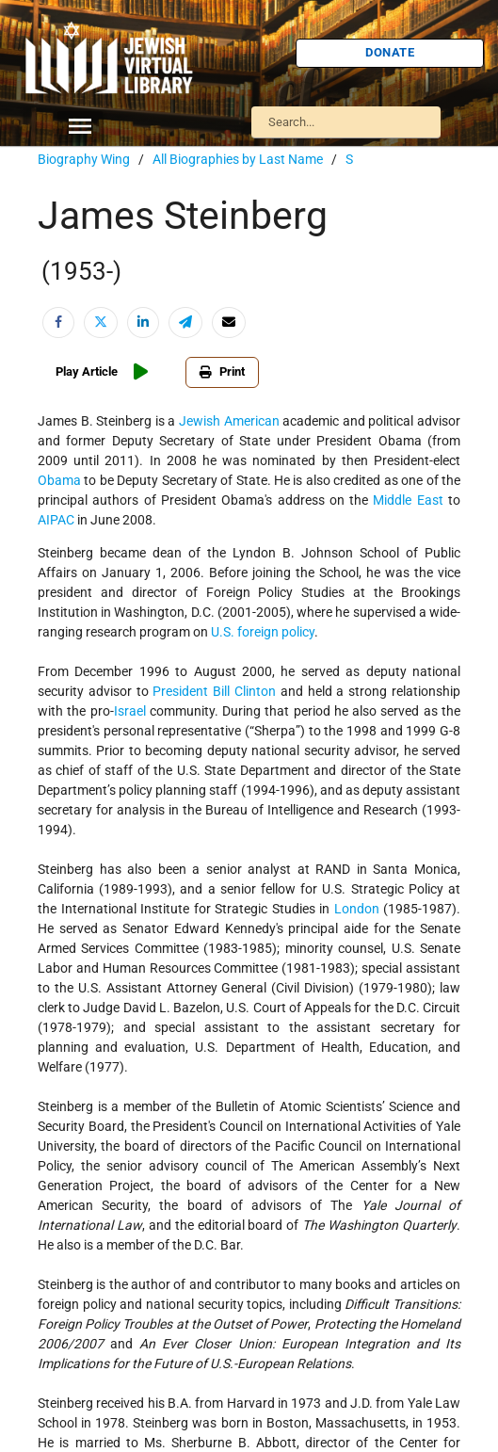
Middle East (407, 500)
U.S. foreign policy (262, 631)
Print (222, 371)
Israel (130, 710)
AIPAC (56, 519)
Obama (59, 480)
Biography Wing (84, 159)
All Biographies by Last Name (238, 159)
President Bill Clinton (214, 691)
